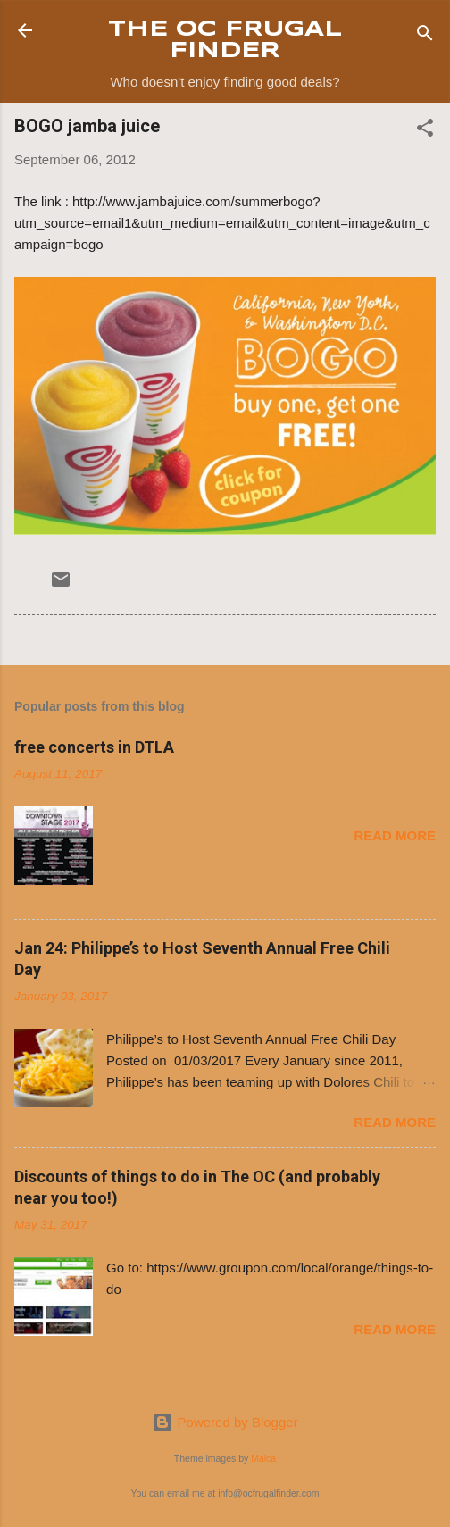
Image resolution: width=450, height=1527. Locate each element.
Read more (395, 835)
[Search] (425, 36)
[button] (425, 131)
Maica (263, 1458)
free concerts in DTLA (94, 747)
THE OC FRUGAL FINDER (225, 41)
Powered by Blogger (224, 1422)
